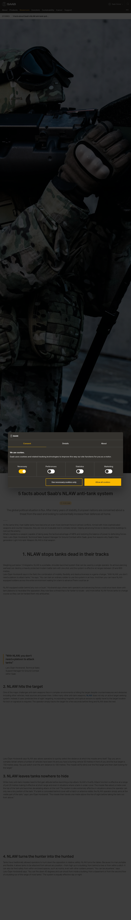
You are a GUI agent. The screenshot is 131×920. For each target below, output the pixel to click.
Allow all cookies (102, 482)
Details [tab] (65, 443)
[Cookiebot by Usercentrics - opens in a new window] (110, 436)
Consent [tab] (27, 443)
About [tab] (104, 443)
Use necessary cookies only (64, 482)
